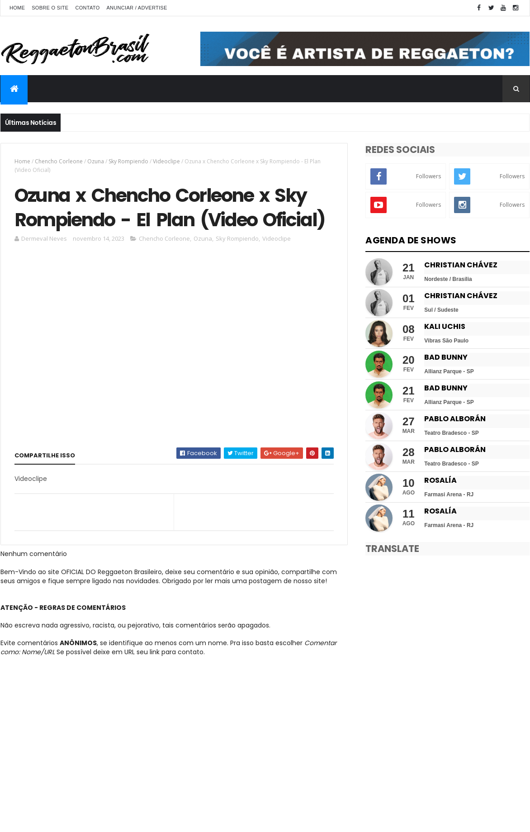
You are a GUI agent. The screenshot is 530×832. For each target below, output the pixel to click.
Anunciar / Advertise (136, 7)
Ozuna (95, 161)
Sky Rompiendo (128, 161)
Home (17, 7)
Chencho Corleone (59, 161)
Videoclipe (166, 161)
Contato (87, 7)
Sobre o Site (50, 7)
